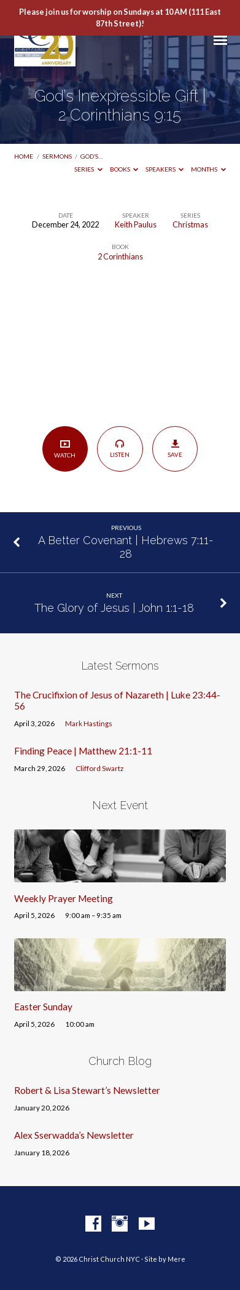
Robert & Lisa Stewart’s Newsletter (87, 1090)
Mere (176, 1259)
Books (124, 169)
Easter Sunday (43, 1006)
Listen (120, 448)
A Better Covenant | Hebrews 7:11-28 (126, 547)
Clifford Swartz (99, 768)
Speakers (164, 169)
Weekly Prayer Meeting (63, 898)
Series (88, 169)
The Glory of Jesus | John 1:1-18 (114, 607)
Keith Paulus (136, 224)
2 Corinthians (120, 256)
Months (208, 169)
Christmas (190, 224)
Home (23, 156)
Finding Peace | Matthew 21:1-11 (83, 750)
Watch (64, 448)
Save (175, 448)
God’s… (91, 156)
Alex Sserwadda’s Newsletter (74, 1135)
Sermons (57, 156)
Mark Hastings (88, 723)
